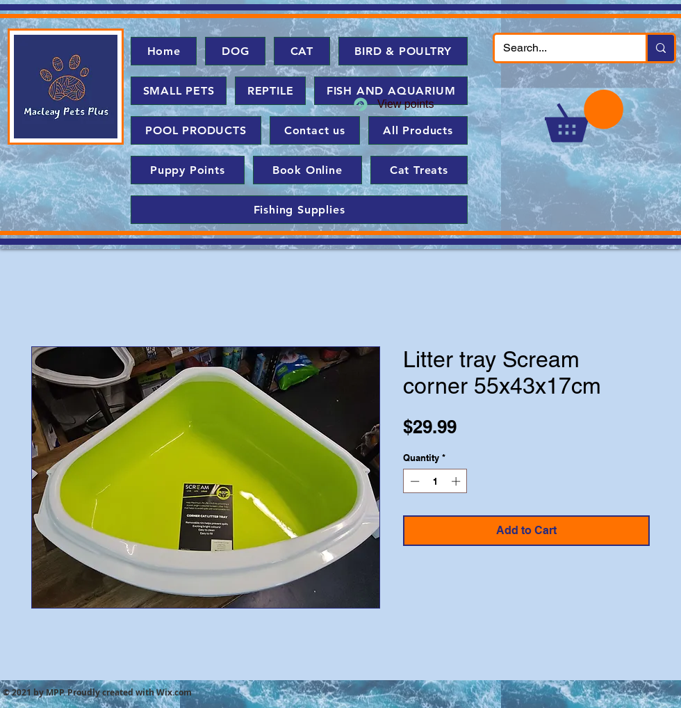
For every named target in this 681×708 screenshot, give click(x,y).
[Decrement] (413, 481)
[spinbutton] (435, 481)
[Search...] (559, 48)
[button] (584, 116)
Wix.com (174, 692)
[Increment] (457, 481)
